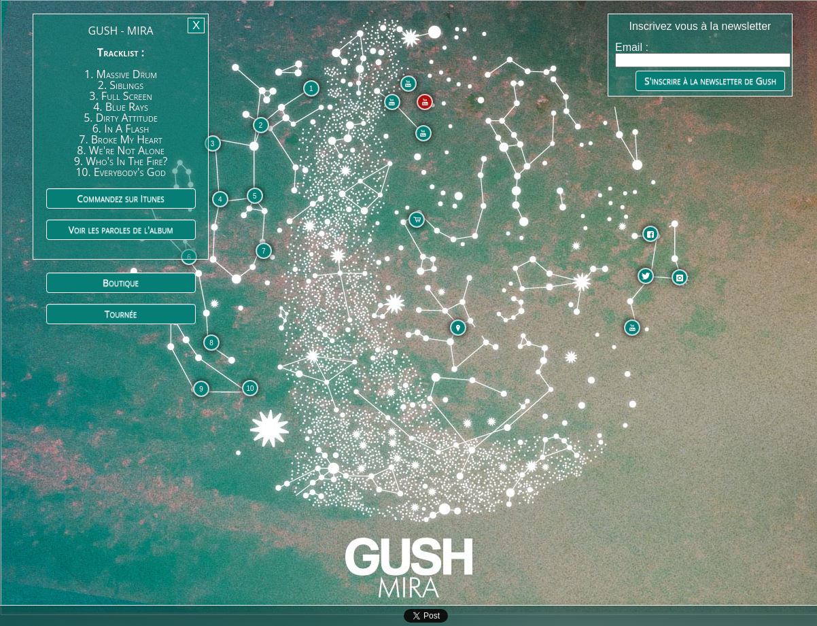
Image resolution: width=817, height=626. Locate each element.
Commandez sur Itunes (120, 198)
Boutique (121, 282)
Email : (631, 47)
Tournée (121, 313)
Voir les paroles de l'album (121, 229)
